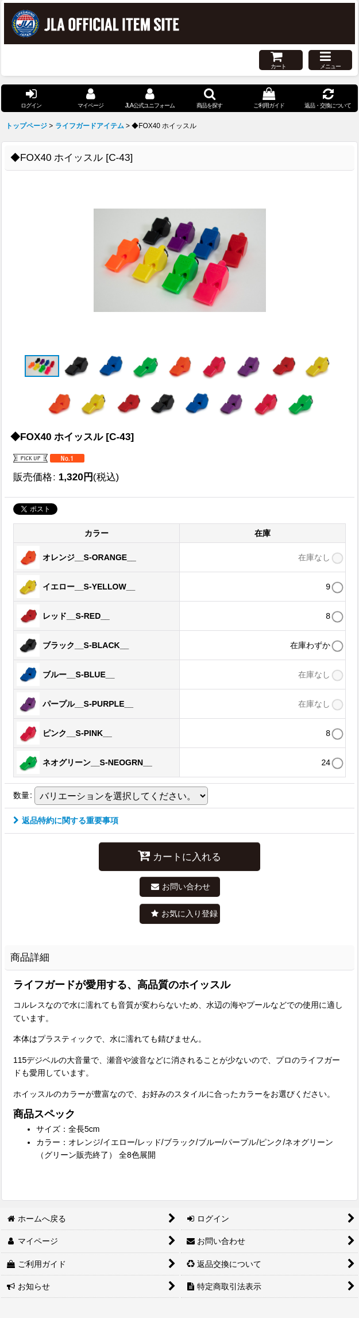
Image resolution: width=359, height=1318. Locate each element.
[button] (330, 60)
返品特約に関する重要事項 (65, 820)
